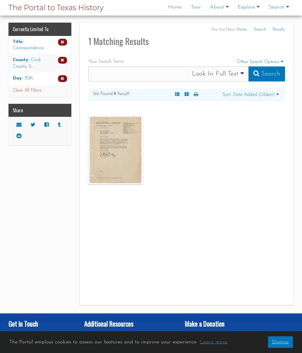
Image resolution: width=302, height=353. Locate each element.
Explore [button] (249, 7)
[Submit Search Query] (267, 73)
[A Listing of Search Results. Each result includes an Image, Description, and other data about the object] (177, 95)
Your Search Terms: (106, 61)
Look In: (218, 73)
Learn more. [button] (214, 342)
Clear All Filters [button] (27, 90)
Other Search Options (261, 61)
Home (175, 7)
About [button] (219, 7)
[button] (196, 95)
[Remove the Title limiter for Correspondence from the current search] (39, 45)
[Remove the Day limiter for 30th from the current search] (39, 78)
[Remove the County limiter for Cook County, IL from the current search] (39, 63)
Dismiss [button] (280, 342)
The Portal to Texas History (56, 7)
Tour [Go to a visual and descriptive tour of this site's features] (196, 7)
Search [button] (279, 7)
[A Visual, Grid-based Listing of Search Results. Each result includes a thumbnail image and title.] (186, 95)
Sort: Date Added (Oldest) (251, 94)
